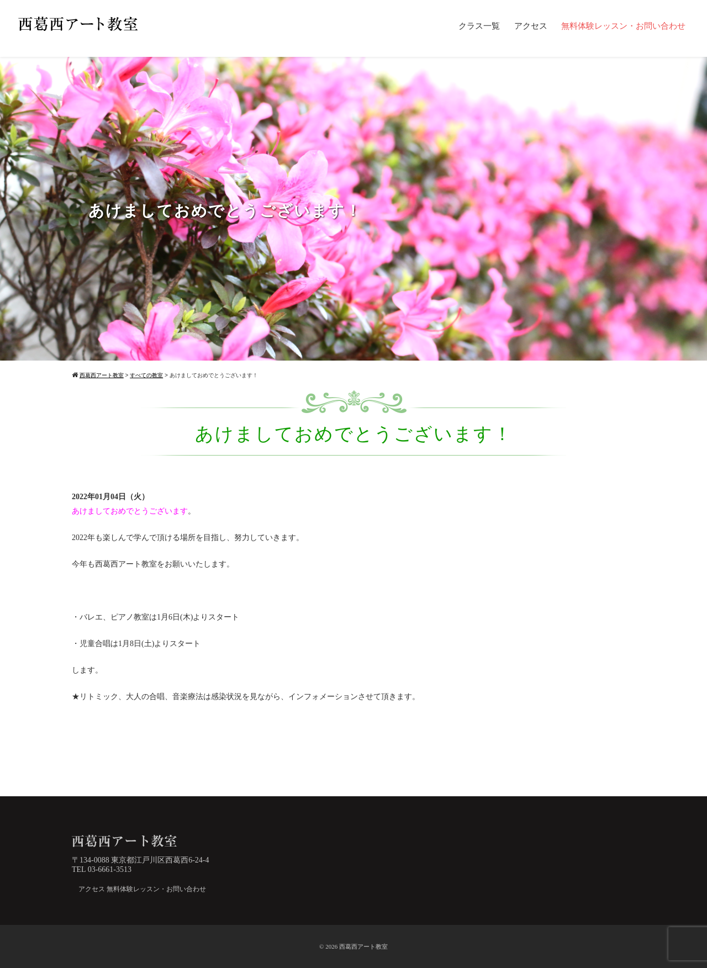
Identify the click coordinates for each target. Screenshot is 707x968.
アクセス (530, 26)
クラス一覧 (479, 26)
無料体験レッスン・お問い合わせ (623, 26)
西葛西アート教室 (363, 946)
